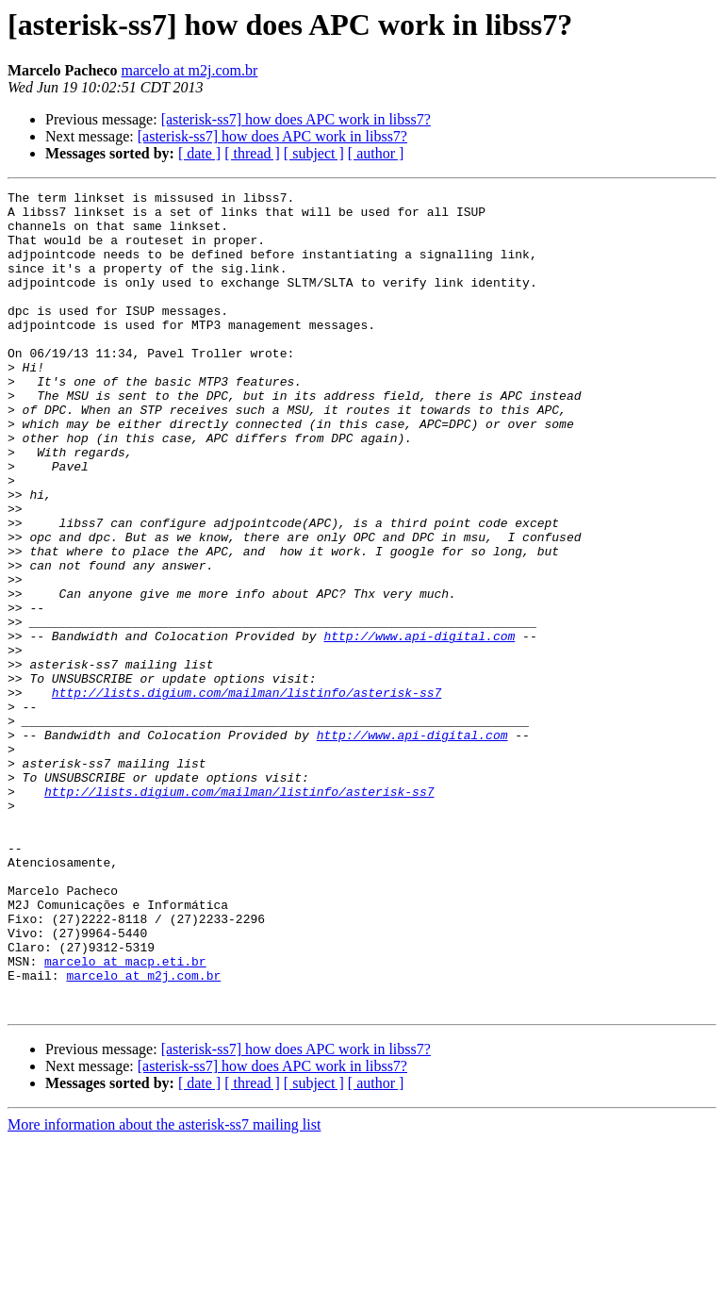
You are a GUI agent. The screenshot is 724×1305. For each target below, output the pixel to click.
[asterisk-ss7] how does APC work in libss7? (296, 119)
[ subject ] (314, 153)
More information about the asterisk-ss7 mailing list (164, 1288)
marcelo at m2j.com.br (190, 70)
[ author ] (376, 153)
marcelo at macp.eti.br (125, 1116)
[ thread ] (252, 153)
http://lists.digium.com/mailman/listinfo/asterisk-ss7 (246, 793)
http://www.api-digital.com (419, 726)
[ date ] (199, 153)
